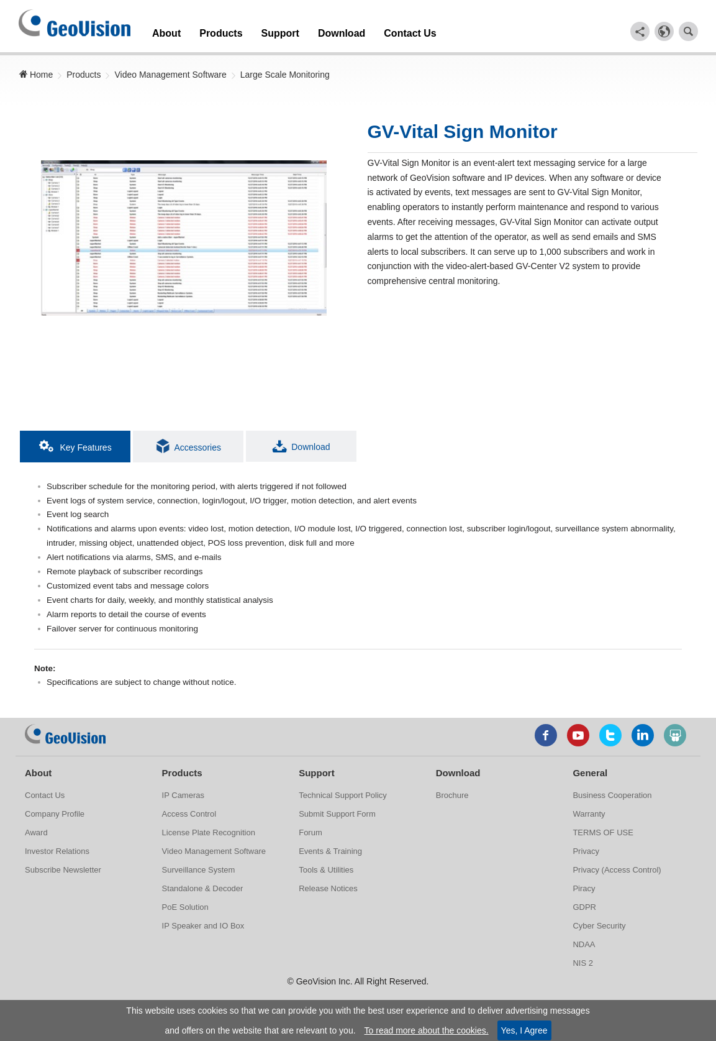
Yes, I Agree (524, 1030)
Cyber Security (599, 930)
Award (36, 837)
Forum (310, 837)
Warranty (589, 818)
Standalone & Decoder (202, 892)
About (162, 30)
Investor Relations (57, 855)
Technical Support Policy (343, 799)
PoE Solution (185, 911)
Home (36, 71)
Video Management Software (170, 71)
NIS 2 (583, 967)
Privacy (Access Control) (617, 874)
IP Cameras (183, 799)
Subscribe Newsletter (63, 874)
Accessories (188, 443)
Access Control (189, 818)
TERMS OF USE (603, 837)
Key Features (75, 443)
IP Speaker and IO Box (203, 930)
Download (307, 30)
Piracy (584, 892)
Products (208, 30)
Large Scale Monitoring (285, 71)
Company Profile (54, 818)
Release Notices (328, 892)
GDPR (584, 911)
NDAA (584, 948)
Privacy (586, 855)
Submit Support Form (337, 818)
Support (256, 30)
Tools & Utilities (326, 874)
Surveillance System (198, 874)
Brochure (452, 799)
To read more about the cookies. (427, 1030)
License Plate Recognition (208, 837)
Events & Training (330, 855)
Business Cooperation (612, 799)
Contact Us (364, 30)
